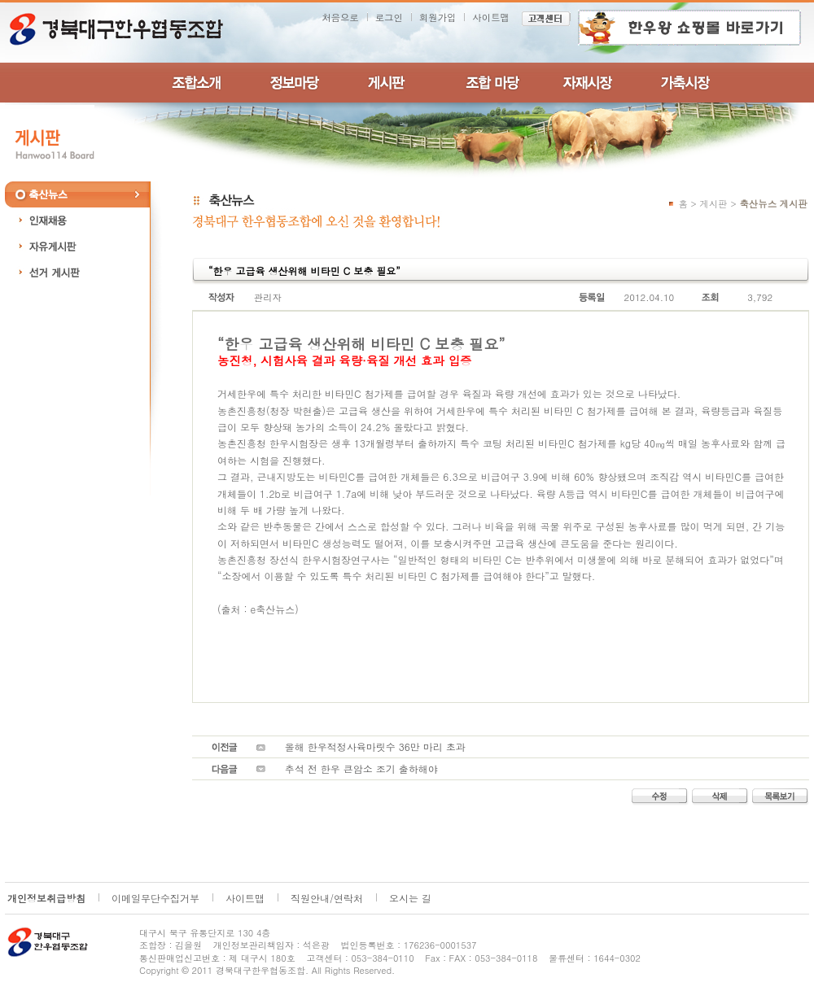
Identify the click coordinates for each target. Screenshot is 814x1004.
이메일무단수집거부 (155, 898)
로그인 (389, 17)
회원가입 (438, 17)
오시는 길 (410, 898)
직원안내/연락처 (327, 898)
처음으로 (340, 17)
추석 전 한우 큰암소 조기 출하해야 (361, 768)
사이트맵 (491, 17)
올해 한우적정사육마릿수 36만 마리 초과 (375, 746)
